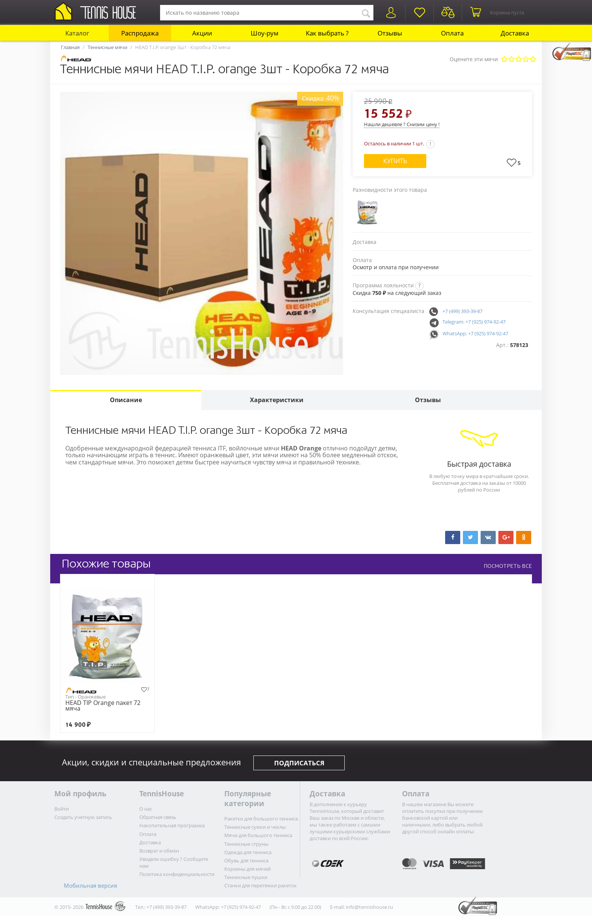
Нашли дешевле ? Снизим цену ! (401, 124)
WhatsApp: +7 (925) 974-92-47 (475, 333)
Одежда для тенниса (247, 852)
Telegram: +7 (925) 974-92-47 (474, 321)
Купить (395, 161)
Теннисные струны (246, 843)
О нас (145, 808)
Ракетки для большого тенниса (261, 818)
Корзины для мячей (247, 868)
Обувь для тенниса (246, 860)
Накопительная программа (172, 825)
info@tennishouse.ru (369, 907)
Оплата (452, 33)
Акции (202, 33)
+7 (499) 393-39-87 (462, 311)
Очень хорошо (526, 59)
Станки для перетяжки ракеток (260, 885)
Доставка (515, 33)
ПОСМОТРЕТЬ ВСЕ (508, 566)
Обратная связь (157, 817)
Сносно (518, 59)
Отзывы (390, 33)
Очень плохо (504, 59)
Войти (61, 808)
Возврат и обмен (159, 850)
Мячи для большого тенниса (258, 835)
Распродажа (140, 33)
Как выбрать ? (327, 33)
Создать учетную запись (83, 817)
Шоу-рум (265, 33)
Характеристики (277, 400)
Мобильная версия (90, 885)
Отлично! (533, 59)
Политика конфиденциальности (176, 874)
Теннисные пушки (245, 877)
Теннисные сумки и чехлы (255, 826)
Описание (126, 400)
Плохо (511, 59)
